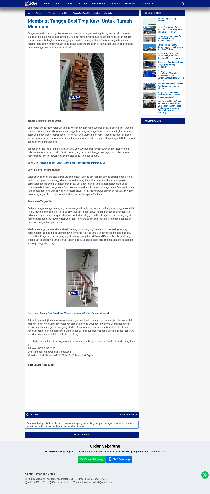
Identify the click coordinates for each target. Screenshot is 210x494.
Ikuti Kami (148, 3)
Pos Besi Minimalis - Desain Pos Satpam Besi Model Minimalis (170, 86)
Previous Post (126, 414)
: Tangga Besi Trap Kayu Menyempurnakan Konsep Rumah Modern (73, 313)
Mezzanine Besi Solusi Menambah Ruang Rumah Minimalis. (71, 162)
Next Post (34, 414)
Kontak (68, 3)
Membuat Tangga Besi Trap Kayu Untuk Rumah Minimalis (81, 24)
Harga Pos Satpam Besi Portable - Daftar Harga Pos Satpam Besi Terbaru (170, 29)
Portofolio (116, 3)
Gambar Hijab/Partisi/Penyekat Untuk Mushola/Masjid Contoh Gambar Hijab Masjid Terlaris (171, 75)
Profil (57, 3)
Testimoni (131, 3)
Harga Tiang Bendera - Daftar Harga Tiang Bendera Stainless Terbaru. (170, 47)
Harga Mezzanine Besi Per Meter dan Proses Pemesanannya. (170, 38)
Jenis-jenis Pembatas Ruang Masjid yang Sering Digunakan (170, 64)
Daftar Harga (99, 3)
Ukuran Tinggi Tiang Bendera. (167, 20)
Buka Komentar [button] (82, 434)
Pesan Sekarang (91, 459)
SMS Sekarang (119, 459)
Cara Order (82, 3)
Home (47, 3)
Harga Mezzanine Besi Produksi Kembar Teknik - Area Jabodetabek (169, 95)
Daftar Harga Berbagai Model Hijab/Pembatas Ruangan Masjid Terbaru (169, 56)
